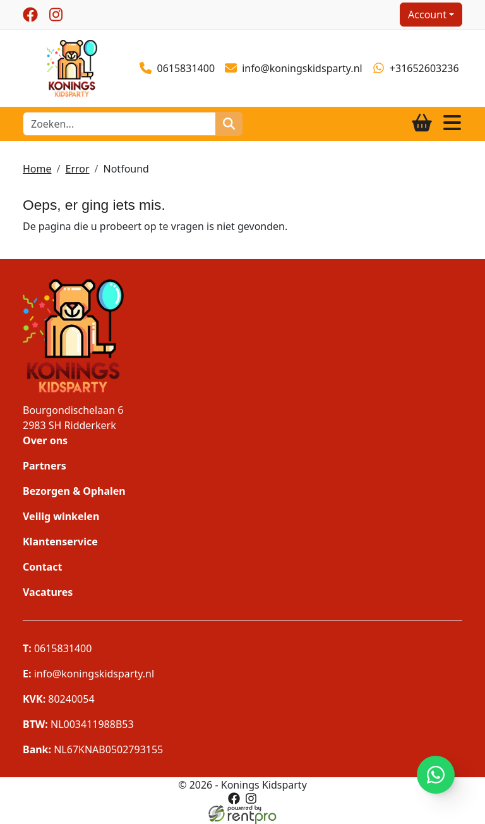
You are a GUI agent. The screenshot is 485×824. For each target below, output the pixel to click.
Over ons (45, 440)
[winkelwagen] (422, 123)
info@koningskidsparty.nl (293, 68)
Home (37, 169)
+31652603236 (416, 68)
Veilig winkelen (61, 516)
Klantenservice (60, 541)
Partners (44, 466)
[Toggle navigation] (452, 123)
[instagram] (55, 14)
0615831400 (177, 68)
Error (77, 169)
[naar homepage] (72, 67)
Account (427, 14)
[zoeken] (228, 124)
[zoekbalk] (119, 124)
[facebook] (30, 14)
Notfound (126, 169)
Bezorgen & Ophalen (74, 491)
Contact (42, 567)
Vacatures (48, 592)
